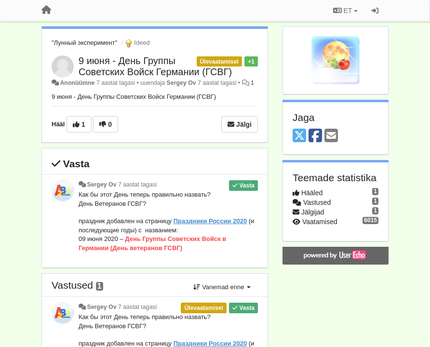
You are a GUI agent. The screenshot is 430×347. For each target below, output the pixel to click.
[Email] (331, 136)
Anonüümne (77, 83)
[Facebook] (315, 136)
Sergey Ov (181, 83)
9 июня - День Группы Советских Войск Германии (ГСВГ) (155, 66)
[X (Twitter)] (299, 136)
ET (345, 10)
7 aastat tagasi (137, 184)
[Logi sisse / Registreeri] (375, 10)
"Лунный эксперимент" (84, 42)
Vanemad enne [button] (222, 287)
